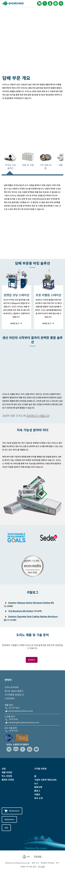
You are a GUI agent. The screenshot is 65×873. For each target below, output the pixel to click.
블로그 (37, 790)
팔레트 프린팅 (8, 779)
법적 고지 (35, 863)
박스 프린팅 (7, 775)
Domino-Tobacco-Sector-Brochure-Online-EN (31, 602)
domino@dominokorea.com (20, 710)
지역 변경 (37, 856)
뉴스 (36, 783)
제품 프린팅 (7, 772)
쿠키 (57, 863)
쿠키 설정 (41, 866)
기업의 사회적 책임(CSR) (45, 779)
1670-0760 (13, 719)
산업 (4, 768)
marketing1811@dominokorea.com (23, 722)
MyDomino (9, 819)
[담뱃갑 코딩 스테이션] (16, 295)
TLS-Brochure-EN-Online (20, 610)
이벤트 (37, 794)
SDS (6, 827)
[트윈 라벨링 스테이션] (48, 295)
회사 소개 (38, 798)
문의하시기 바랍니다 (37, 416)
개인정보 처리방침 (47, 863)
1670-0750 (13, 730)
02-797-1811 (14, 707)
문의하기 (31, 659)
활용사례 (38, 786)
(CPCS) (41, 198)
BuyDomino (11, 810)
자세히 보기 (16, 323)
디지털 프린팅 (40, 768)
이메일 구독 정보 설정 (28, 866)
